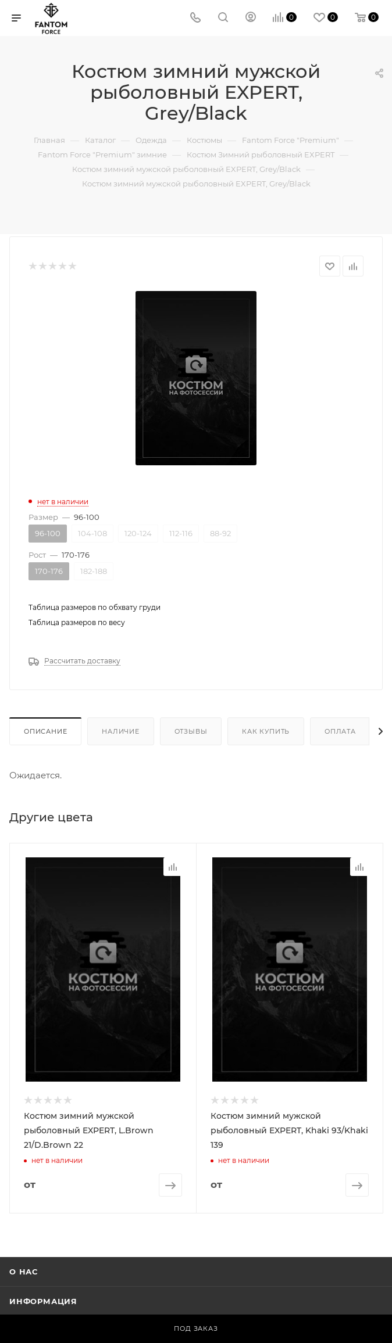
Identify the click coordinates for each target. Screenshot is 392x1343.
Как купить (266, 731)
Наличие (121, 731)
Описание (45, 731)
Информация (43, 1300)
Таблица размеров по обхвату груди (94, 607)
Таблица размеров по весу (76, 622)
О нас (23, 1270)
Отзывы (191, 731)
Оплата (340, 731)
